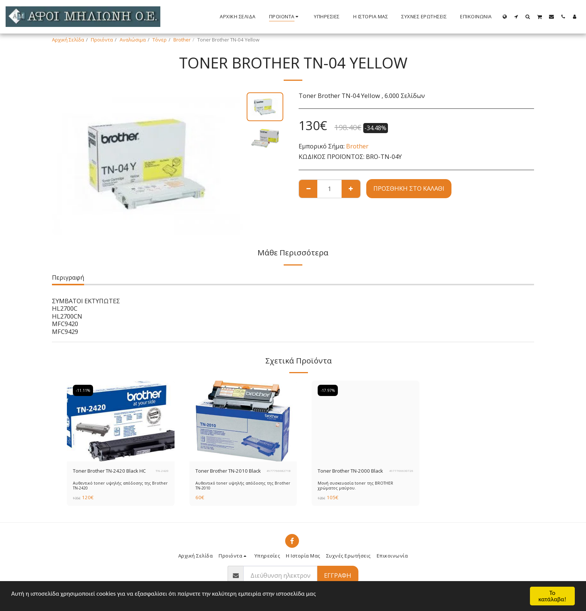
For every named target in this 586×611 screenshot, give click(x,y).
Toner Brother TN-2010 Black (228, 470)
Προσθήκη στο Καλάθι (408, 188)
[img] (121, 421)
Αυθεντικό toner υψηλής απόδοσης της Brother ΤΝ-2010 (242, 485)
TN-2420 (162, 471)
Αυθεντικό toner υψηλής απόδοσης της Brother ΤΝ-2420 (120, 485)
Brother (182, 39)
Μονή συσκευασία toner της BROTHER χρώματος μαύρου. (355, 485)
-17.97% (328, 390)
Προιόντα (102, 39)
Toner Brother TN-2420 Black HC (109, 470)
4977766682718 (278, 471)
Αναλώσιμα (133, 39)
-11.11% (83, 390)
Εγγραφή (337, 575)
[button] (516, 16)
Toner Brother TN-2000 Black (350, 470)
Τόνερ (159, 39)
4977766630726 (401, 471)
